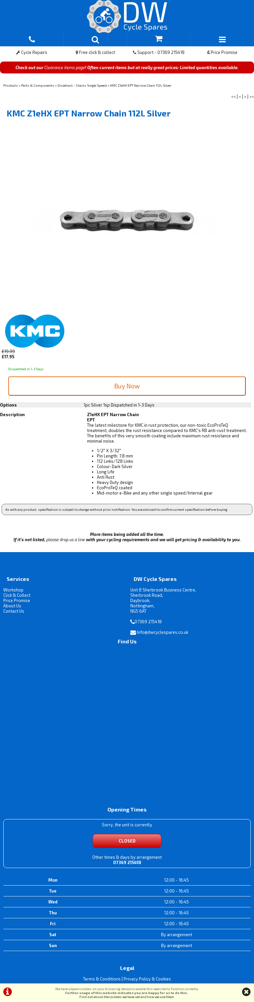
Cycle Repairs (31, 52)
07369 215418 (148, 621)
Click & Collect (16, 595)
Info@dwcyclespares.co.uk (162, 632)
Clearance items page (64, 67)
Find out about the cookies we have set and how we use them (126, 997)
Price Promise (222, 52)
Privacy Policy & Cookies (147, 978)
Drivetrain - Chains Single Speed (82, 85)
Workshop (13, 589)
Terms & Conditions (102, 978)
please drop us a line (65, 539)
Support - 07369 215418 (159, 52)
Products (10, 85)
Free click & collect (95, 52)
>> (251, 96)
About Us (12, 605)
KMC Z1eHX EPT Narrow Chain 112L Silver (140, 85)
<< (233, 96)
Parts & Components (37, 85)
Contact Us (13, 611)
